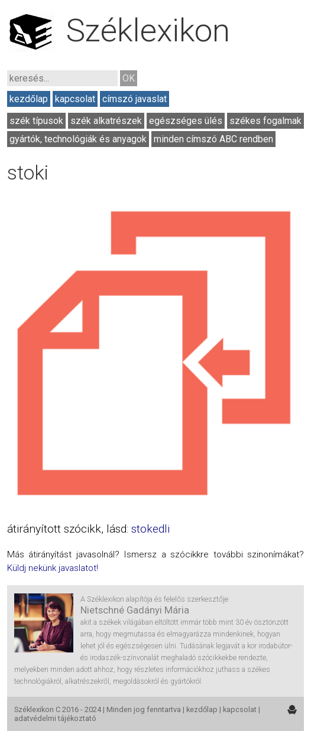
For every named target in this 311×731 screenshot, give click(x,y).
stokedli (150, 529)
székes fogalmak (265, 120)
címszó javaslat (134, 99)
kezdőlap (28, 99)
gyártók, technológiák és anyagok (78, 139)
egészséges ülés (185, 120)
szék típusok (36, 120)
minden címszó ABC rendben (213, 139)
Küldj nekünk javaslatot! (52, 568)
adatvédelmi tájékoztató (55, 718)
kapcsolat (75, 99)
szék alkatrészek (106, 120)
